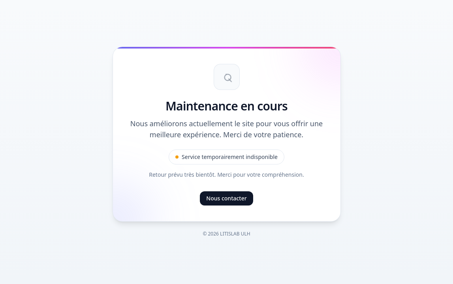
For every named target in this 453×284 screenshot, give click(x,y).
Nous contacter (226, 198)
